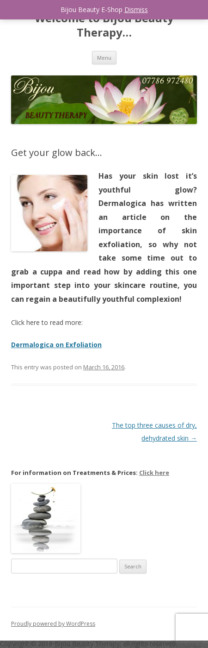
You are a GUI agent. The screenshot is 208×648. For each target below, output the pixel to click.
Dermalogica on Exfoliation (56, 344)
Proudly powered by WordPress (53, 624)
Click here (154, 472)
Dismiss (136, 9)
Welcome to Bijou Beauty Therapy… (104, 25)
